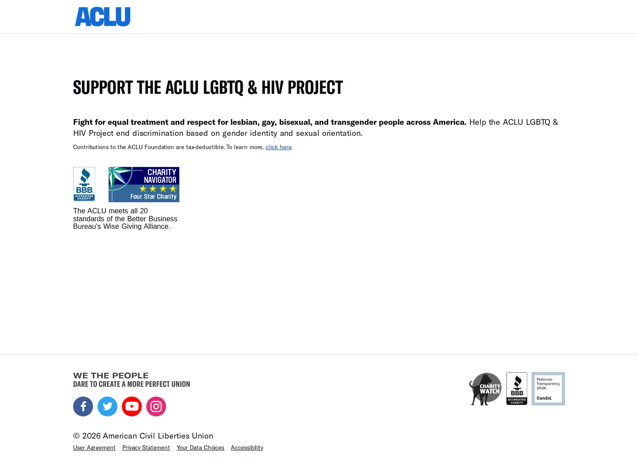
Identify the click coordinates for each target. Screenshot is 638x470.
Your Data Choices (201, 447)
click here (278, 146)
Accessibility (247, 447)
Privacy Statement (146, 447)
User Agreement (94, 447)
